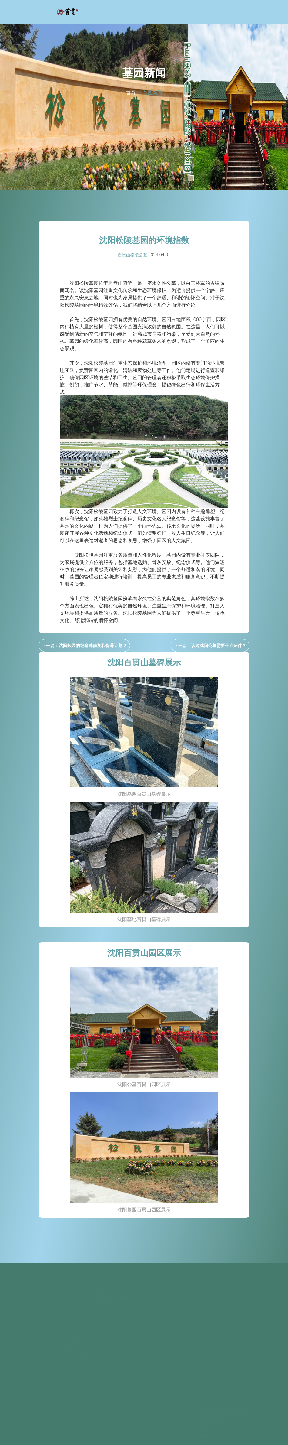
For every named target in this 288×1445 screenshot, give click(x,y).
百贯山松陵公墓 (132, 255)
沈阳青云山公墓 (203, 1405)
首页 (131, 92)
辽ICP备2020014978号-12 (225, 1429)
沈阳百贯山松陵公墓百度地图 (119, 1437)
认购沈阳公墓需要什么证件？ (218, 645)
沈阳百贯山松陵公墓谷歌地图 (168, 1437)
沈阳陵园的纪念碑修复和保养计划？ (93, 645)
